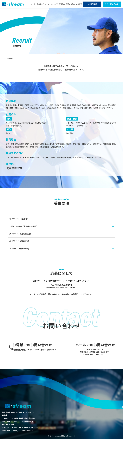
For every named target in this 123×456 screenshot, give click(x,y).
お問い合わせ (114, 4)
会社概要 (79, 4)
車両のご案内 (70, 4)
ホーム (33, 4)
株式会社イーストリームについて (47, 4)
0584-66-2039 (61, 285)
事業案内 (62, 4)
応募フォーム (61, 300)
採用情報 (93, 4)
